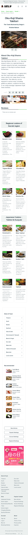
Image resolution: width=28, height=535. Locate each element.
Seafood (3, 477)
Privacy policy (17, 515)
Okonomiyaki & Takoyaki (5, 482)
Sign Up (3, 510)
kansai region (4, 500)
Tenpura (3, 471)
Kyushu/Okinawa (5, 504)
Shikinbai (19, 139)
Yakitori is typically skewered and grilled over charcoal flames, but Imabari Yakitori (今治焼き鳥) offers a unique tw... (20, 268)
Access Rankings (14, 429)
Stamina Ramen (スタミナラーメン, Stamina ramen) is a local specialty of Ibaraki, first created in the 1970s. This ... (20, 203)
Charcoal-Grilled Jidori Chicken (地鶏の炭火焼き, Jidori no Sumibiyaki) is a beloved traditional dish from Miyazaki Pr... (7, 267)
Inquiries (16, 517)
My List (3, 515)
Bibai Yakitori (20, 233)
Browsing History (5, 517)
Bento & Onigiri (5, 485)
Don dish (16, 471)
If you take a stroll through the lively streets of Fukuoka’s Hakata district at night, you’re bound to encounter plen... (20, 288)
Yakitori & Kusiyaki (19, 475)
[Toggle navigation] (26, 6)
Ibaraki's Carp (7, 139)
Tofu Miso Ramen (21, 168)
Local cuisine (17, 479)
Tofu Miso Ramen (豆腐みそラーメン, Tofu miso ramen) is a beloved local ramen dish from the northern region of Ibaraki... (20, 176)
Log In (2, 513)
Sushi (2, 473)
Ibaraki (17, 11)
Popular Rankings (14, 424)
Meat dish (16, 477)
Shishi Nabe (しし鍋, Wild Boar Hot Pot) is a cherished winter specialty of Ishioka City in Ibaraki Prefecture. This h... (7, 205)
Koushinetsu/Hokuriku (7, 496)
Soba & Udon (4, 479)
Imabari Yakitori (21, 259)
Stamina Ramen (21, 196)
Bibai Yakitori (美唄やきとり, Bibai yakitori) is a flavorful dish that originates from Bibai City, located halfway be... (21, 240)
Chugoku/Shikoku (5, 502)
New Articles (14, 420)
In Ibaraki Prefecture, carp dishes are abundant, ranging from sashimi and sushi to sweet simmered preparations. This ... (7, 149)
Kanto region (10, 11)
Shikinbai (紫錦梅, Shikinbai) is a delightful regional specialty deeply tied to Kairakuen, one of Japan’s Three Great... (20, 147)
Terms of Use (17, 513)
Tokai (2, 498)
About (15, 510)
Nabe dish (16, 473)
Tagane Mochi (7, 168)
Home (3, 11)
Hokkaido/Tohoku (5, 491)
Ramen (3, 475)
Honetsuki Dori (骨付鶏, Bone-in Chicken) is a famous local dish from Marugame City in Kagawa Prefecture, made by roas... (7, 241)
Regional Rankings (14, 433)
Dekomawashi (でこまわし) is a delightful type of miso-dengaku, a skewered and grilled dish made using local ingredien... (7, 289)
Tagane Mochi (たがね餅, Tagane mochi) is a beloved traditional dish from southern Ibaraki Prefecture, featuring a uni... (7, 177)
